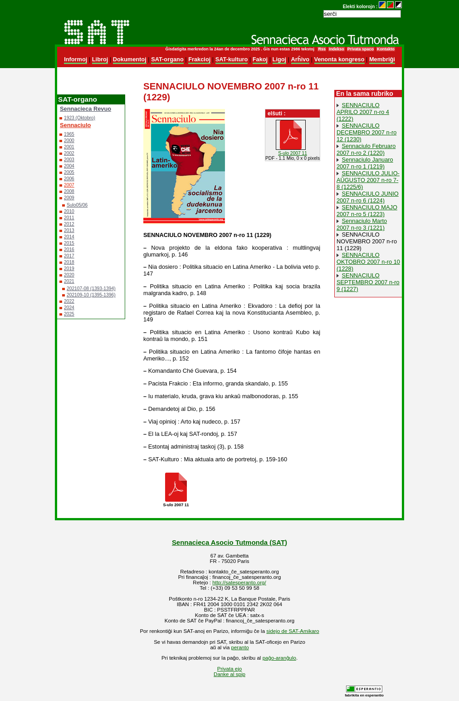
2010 (69, 211)
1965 (69, 134)
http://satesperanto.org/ (239, 582)
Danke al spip (229, 674)
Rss (321, 49)
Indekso (336, 49)
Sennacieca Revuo (85, 108)
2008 (69, 191)
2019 (69, 268)
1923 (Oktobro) (79, 117)
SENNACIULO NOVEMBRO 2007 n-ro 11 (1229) (367, 241)
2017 (69, 255)
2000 (69, 140)
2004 (69, 165)
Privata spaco (360, 49)
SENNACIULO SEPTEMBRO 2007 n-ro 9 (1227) (368, 282)
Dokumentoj (129, 59)
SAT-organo (167, 59)
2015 (69, 243)
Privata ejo (229, 668)
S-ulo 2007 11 (292, 153)
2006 (69, 178)
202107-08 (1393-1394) (91, 288)
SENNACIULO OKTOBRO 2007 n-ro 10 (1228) (368, 262)
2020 (69, 274)
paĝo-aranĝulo (279, 658)
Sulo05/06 (77, 204)
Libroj (100, 59)
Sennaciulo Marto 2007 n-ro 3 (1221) (362, 224)
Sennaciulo (75, 125)
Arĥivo (300, 59)
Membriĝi (382, 59)
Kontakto (386, 49)
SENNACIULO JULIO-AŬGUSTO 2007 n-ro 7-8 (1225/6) (368, 180)
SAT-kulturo (231, 59)
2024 (69, 307)
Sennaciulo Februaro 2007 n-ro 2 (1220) (366, 149)
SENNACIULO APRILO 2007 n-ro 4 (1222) (363, 112)
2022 (69, 301)
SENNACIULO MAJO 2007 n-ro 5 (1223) (367, 210)
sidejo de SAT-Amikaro (292, 631)
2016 (69, 249)
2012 (69, 224)
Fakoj (260, 59)
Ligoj (280, 59)
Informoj (75, 59)
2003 (69, 159)
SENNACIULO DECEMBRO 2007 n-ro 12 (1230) (366, 132)
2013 (69, 230)
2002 (69, 153)
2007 (69, 185)
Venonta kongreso (339, 59)
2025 (69, 313)
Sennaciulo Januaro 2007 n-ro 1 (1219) (365, 163)
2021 (69, 281)
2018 (69, 262)
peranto (240, 647)
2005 (69, 172)
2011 (69, 217)
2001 (69, 146)
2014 (69, 236)
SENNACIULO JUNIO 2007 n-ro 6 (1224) (368, 197)
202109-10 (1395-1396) (91, 294)
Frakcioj (199, 59)
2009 (69, 197)
